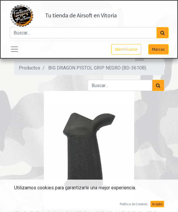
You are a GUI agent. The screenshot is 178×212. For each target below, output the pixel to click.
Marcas (158, 49)
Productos (29, 68)
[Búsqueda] (163, 32)
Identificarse (126, 49)
